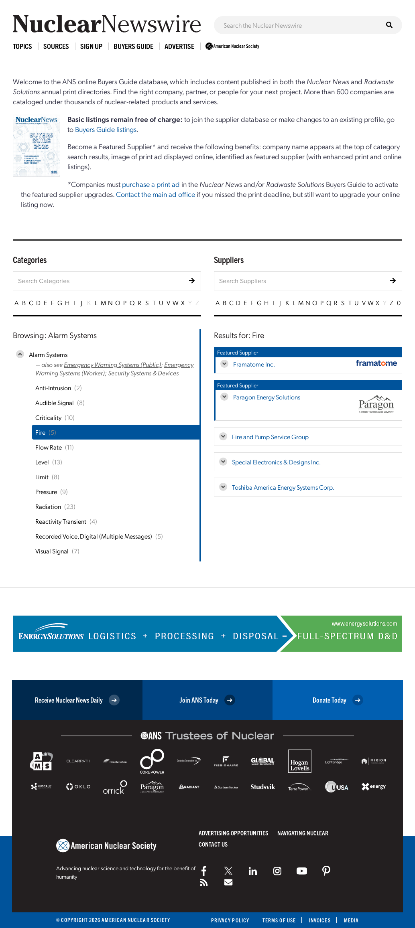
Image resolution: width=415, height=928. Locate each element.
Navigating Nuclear (302, 833)
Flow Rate (48, 447)
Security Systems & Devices (143, 373)
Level (42, 462)
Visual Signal (52, 551)
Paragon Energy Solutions (266, 397)
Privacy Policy (230, 920)
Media (351, 920)
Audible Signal (54, 402)
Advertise (179, 46)
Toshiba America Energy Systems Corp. (283, 487)
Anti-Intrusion (53, 387)
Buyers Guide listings (105, 129)
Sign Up (91, 46)
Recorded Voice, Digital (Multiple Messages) (93, 536)
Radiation (48, 506)
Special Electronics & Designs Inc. (276, 462)
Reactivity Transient (60, 521)
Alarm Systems (48, 354)
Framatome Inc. (254, 364)
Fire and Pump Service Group (270, 436)
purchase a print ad (151, 183)
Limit (42, 476)
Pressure (46, 491)
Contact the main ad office (155, 194)
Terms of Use (279, 920)
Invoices (320, 920)
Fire (40, 432)
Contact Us (213, 844)
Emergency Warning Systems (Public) (112, 364)
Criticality (48, 417)
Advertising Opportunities (233, 833)
